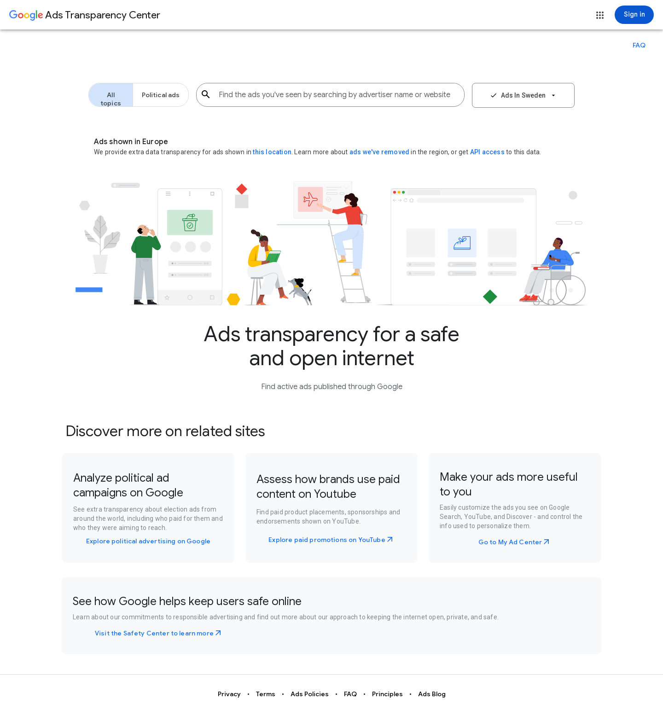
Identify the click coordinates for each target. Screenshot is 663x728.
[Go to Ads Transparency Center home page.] (84, 16)
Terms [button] (265, 694)
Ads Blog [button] (432, 694)
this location (272, 152)
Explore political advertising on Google (148, 541)
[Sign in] (634, 15)
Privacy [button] (229, 694)
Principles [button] (387, 694)
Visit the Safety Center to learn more (154, 633)
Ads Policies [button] (310, 694)
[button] (600, 15)
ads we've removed (380, 152)
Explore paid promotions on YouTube (326, 540)
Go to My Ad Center (510, 542)
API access (487, 152)
